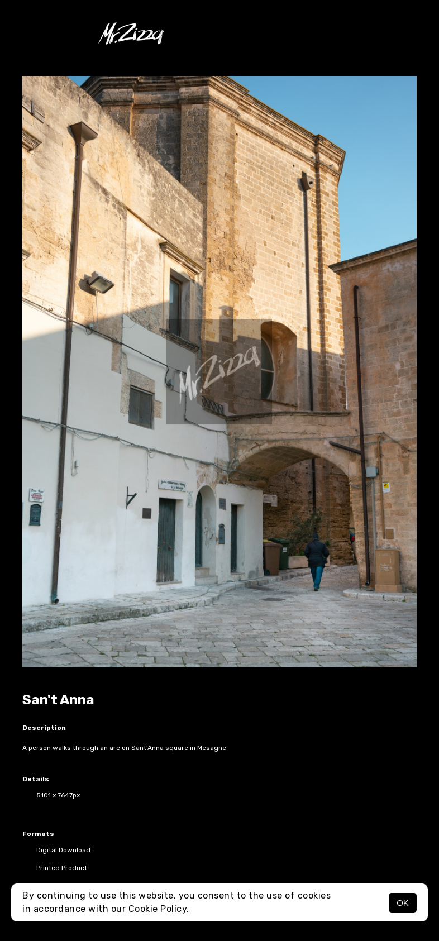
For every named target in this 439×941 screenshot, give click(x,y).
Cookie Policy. (158, 909)
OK (403, 902)
